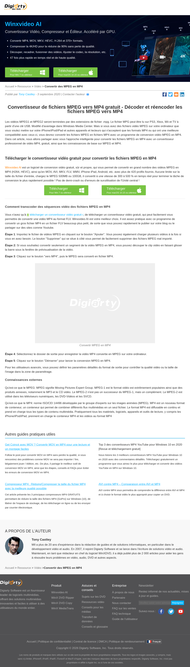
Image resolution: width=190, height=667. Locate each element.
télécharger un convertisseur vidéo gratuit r (55, 214)
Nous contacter (121, 603)
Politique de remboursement (126, 641)
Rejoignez (177, 602)
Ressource (24, 86)
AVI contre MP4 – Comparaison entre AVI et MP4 (129, 484)
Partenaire (118, 597)
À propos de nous (123, 592)
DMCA (102, 641)
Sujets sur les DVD (94, 596)
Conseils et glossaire (95, 626)
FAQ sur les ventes (124, 608)
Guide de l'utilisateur (125, 619)
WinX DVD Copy (61, 603)
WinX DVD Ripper (62, 597)
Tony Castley (26, 94)
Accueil (9, 86)
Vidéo (37, 86)
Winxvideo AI (23, 24)
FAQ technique (121, 613)
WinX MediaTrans (62, 608)
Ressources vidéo (93, 602)
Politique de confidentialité (54, 641)
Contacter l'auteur (75, 94)
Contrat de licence (84, 641)
